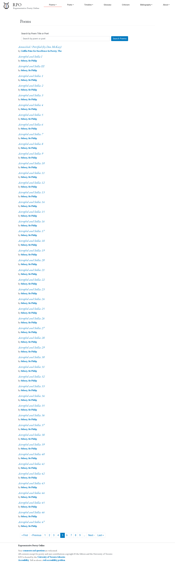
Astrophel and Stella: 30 (31, 357)
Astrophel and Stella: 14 (31, 202)
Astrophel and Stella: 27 (31, 328)
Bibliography (145, 5)
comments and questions (34, 550)
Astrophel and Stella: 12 (31, 182)
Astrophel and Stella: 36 (31, 415)
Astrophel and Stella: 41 (31, 464)
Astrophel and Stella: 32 (31, 376)
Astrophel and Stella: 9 (30, 153)
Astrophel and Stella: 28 (31, 338)
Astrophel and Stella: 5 (30, 115)
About (165, 5)
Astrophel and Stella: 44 (31, 493)
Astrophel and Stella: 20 (31, 260)
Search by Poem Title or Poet (35, 33)
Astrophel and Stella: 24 (31, 299)
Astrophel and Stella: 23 (31, 289)
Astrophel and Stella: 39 (31, 444)
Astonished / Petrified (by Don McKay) (39, 47)
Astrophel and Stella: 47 (31, 522)
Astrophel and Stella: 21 (31, 270)
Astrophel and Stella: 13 (31, 192)
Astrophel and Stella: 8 (30, 144)
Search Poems (120, 38)
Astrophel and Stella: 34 (31, 396)
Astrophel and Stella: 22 (31, 279)
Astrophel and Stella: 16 (31, 221)
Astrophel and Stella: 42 (31, 473)
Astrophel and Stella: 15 (31, 212)
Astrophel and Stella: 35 (31, 405)
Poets (69, 5)
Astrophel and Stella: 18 (31, 241)
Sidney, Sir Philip (29, 60)
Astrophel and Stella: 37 (31, 425)
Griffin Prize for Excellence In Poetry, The (41, 50)
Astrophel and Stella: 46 (31, 512)
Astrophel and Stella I (30, 56)
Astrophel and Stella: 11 (31, 173)
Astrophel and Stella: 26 (31, 318)
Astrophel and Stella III (31, 66)
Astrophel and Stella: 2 (30, 85)
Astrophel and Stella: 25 (31, 309)
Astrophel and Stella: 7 (30, 134)
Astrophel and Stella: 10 (31, 163)
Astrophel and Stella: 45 (31, 502)
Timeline (88, 5)
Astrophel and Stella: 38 (31, 435)
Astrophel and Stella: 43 (31, 483)
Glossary (107, 5)
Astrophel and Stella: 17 (31, 231)
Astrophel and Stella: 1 (30, 76)
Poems (52, 5)
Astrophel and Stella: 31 (31, 367)
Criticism (126, 5)
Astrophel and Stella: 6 (30, 124)
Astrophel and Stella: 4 (30, 105)
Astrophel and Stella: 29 (31, 347)
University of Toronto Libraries (51, 557)
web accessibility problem (54, 560)
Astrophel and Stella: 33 (31, 386)
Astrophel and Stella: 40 (31, 454)
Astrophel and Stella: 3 (30, 95)
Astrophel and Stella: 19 (31, 250)
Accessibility (23, 560)
